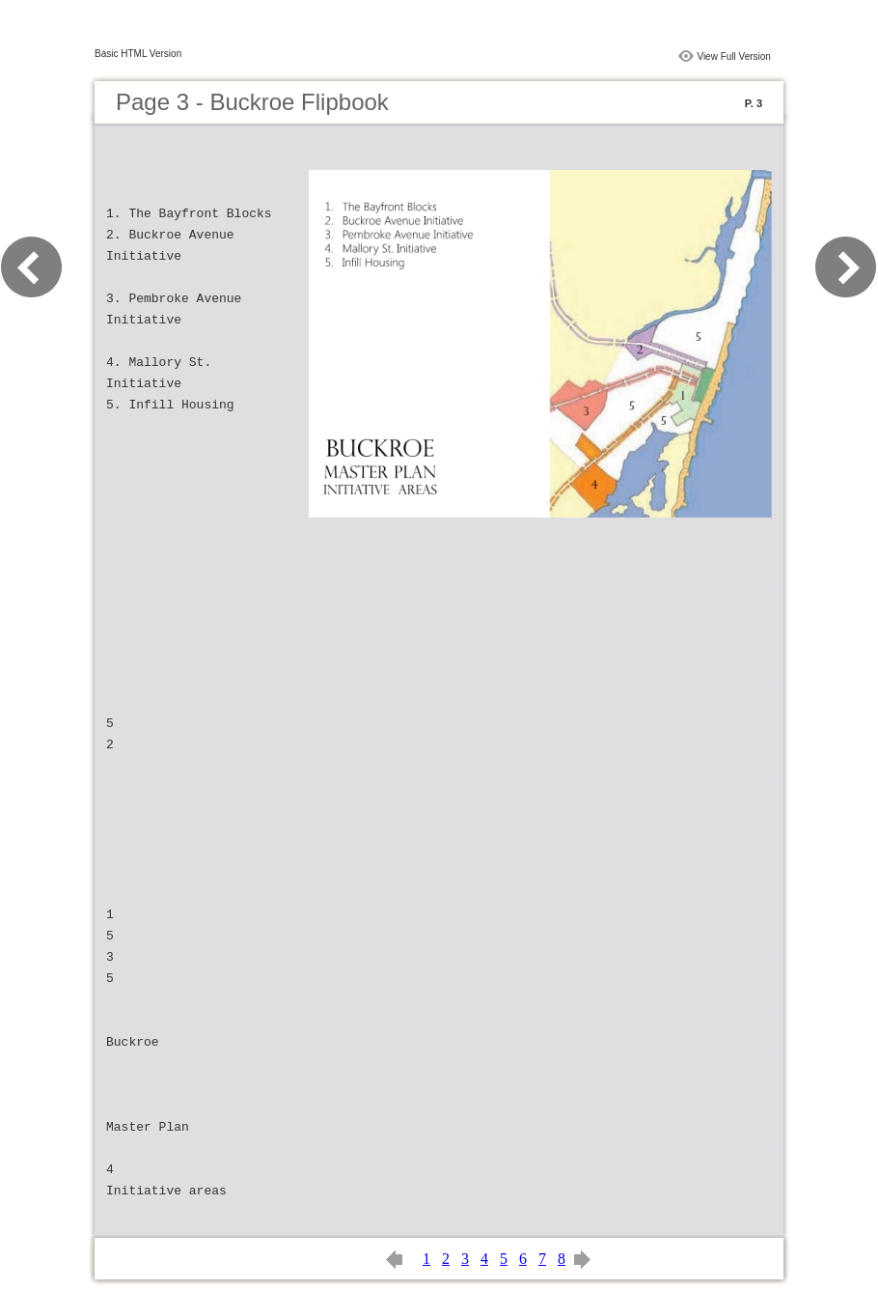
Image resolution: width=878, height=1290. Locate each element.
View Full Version (734, 56)
